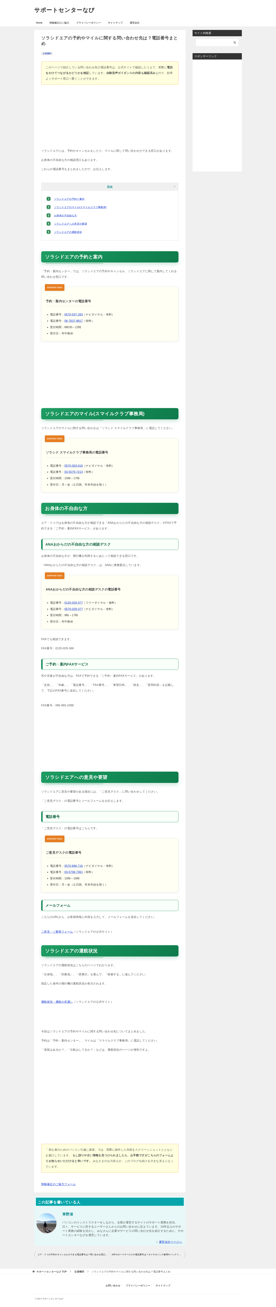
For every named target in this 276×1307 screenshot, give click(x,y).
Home (39, 22)
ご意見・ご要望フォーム (57, 931)
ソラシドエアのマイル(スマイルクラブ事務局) (80, 207)
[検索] (217, 42)
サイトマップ (115, 22)
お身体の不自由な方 (65, 215)
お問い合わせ (113, 1285)
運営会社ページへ (170, 1241)
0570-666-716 (73, 865)
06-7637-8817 (73, 320)
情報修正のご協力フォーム (58, 1184)
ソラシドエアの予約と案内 (69, 199)
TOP (51, 1271)
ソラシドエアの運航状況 (68, 232)
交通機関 (47, 53)
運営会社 (135, 22)
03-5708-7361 (73, 872)
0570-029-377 (73, 609)
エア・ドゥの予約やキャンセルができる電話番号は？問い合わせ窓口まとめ (74, 1254)
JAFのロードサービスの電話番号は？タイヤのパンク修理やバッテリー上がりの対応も (149, 1254)
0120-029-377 (73, 602)
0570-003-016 (73, 465)
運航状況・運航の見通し (57, 1001)
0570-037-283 (73, 314)
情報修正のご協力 (59, 22)
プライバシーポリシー (88, 22)
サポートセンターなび (64, 10)
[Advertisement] (109, 118)
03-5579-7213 (73, 471)
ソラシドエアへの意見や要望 (70, 223)
